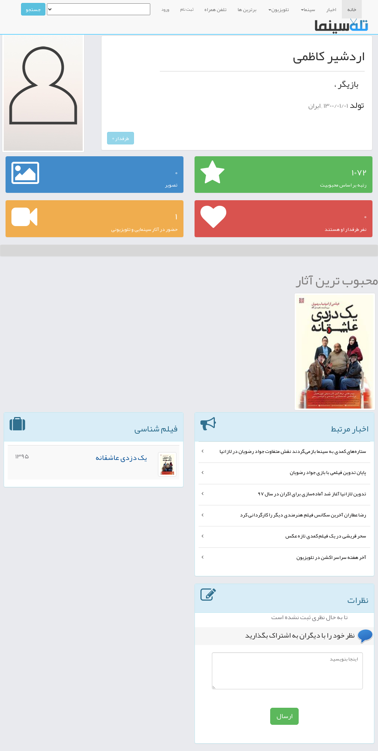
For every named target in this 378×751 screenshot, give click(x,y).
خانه (351, 9)
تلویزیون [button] (278, 9)
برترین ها (247, 9)
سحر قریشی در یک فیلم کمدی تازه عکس (325, 535)
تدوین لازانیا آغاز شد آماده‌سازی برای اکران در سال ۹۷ (312, 493)
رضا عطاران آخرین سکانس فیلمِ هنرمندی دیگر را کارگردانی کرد (303, 514)
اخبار (331, 9)
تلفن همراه (216, 9)
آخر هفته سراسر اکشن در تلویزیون (331, 557)
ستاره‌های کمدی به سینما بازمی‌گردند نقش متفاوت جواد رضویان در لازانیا (293, 451)
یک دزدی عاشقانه (121, 457)
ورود (165, 9)
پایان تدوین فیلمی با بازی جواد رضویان (328, 472)
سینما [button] (308, 9)
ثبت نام (186, 9)
